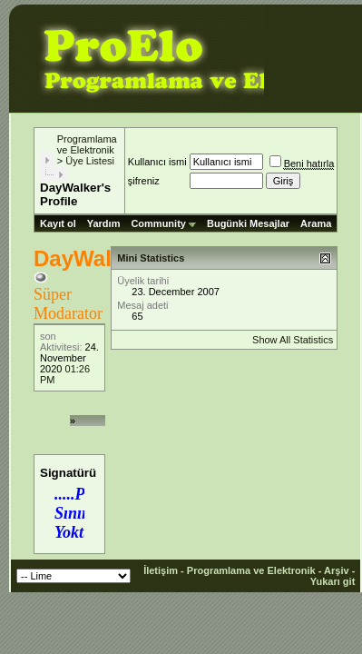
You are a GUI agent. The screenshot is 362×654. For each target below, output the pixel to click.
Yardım (104, 223)
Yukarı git (333, 581)
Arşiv (336, 570)
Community (163, 223)
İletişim (160, 570)
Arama (315, 223)
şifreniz (144, 180)
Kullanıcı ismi (157, 161)
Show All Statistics (292, 339)
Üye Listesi (89, 160)
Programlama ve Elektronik (87, 144)
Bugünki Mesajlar (248, 223)
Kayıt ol (58, 223)
